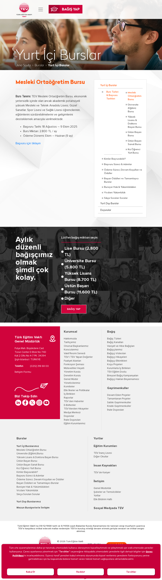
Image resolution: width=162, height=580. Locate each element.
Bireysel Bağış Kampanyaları (122, 375)
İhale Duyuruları (72, 420)
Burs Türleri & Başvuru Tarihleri (112, 95)
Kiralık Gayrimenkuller (119, 406)
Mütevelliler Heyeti (74, 368)
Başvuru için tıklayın (28, 143)
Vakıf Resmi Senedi (74, 353)
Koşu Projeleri (114, 364)
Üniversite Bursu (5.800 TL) (80, 264)
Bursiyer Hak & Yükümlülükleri (120, 187)
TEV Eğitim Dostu (116, 372)
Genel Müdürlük (102, 488)
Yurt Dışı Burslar (109, 203)
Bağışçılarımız (114, 349)
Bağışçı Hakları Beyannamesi (123, 379)
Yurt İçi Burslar (108, 85)
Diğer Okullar (101, 456)
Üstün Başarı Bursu (134, 134)
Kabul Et (30, 572)
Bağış (111, 331)
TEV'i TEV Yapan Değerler (78, 357)
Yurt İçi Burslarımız (28, 446)
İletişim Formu (23, 372)
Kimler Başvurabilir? (115, 159)
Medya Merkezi (72, 412)
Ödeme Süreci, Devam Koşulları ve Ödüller (123, 172)
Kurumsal (70, 331)
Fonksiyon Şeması (74, 364)
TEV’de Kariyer (102, 472)
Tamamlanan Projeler (118, 399)
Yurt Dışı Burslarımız (29, 501)
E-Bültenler (70, 405)
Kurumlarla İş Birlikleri (118, 368)
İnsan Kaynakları (105, 465)
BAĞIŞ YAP (74, 309)
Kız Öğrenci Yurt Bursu (134, 151)
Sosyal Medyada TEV (109, 508)
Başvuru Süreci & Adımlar (118, 164)
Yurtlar (98, 438)
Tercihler (131, 572)
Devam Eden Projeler (118, 395)
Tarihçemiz (70, 342)
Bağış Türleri (114, 339)
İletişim (99, 481)
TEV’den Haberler (74, 401)
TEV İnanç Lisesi (103, 453)
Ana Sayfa (24, 65)
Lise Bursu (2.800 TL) (81, 251)
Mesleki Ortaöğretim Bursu (134, 96)
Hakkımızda (70, 339)
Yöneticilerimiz (72, 383)
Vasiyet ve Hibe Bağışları (120, 346)
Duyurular (105, 210)
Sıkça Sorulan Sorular (116, 198)
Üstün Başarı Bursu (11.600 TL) (81, 289)
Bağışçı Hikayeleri (117, 357)
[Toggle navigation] (41, 9)
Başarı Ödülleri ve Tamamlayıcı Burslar (121, 180)
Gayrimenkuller (118, 388)
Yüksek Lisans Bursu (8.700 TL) (80, 276)
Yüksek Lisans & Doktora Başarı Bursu (134, 122)
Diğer (70, 298)
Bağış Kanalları (115, 342)
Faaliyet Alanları (72, 361)
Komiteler (69, 386)
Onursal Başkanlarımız (76, 346)
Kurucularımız (71, 349)
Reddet (80, 572)
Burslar (39, 65)
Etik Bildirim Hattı (103, 499)
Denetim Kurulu (72, 375)
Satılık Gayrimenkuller (119, 402)
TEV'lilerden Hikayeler (76, 409)
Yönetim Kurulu (72, 372)
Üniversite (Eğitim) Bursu (133, 108)
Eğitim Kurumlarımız (74, 423)
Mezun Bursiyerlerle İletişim (33, 508)
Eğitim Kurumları (105, 445)
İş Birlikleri (69, 394)
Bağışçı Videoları (116, 353)
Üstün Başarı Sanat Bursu (134, 143)
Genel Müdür (71, 379)
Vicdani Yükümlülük (114, 193)
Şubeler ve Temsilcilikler (107, 492)
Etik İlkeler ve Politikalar (77, 390)
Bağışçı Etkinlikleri (117, 361)
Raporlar (68, 398)
